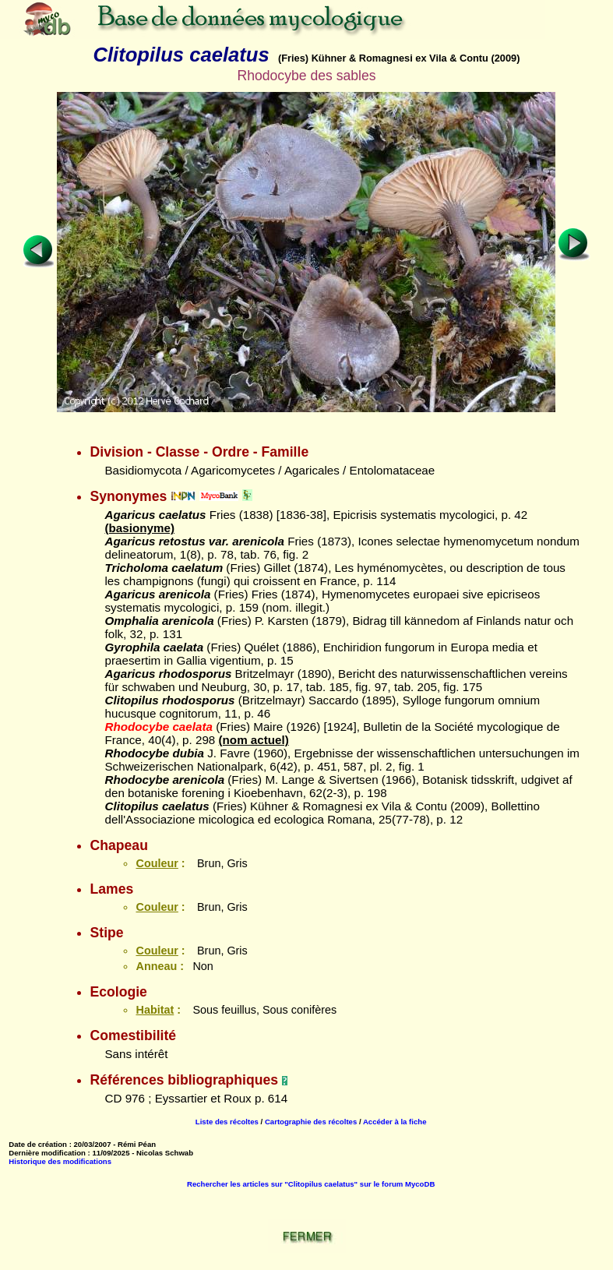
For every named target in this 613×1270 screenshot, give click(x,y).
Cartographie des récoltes (311, 1121)
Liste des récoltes (227, 1121)
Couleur (157, 863)
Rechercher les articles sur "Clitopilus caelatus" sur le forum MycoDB (311, 1184)
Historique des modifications (60, 1161)
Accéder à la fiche (395, 1121)
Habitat (155, 1010)
